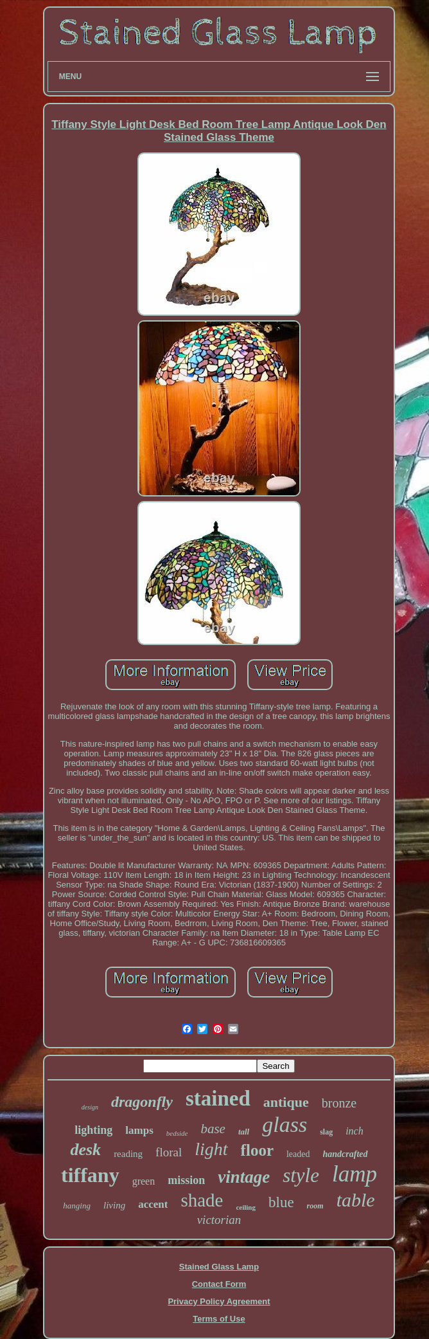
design (90, 1107)
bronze (339, 1103)
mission (186, 1180)
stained (218, 1098)
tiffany (90, 1175)
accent (153, 1204)
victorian (219, 1219)
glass (284, 1124)
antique (286, 1102)
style (301, 1175)
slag (326, 1131)
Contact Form (219, 1284)
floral (168, 1152)
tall (243, 1131)
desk (85, 1149)
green (143, 1181)
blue (281, 1202)
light (211, 1149)
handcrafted (345, 1154)
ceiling (246, 1207)
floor (257, 1150)
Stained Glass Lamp (219, 1266)
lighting (93, 1130)
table (356, 1199)
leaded (298, 1154)
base (212, 1128)
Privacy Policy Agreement (219, 1301)
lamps (139, 1130)
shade (201, 1200)
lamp (354, 1174)
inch (354, 1130)
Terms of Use (219, 1319)
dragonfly (142, 1101)
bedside (177, 1133)
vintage (244, 1177)
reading (128, 1154)
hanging (77, 1205)
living (114, 1205)
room (315, 1205)
